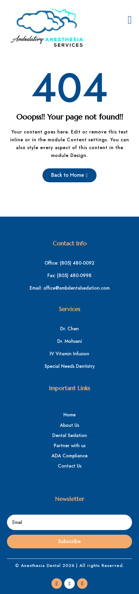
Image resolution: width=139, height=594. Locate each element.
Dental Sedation (69, 435)
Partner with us (69, 445)
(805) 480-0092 (77, 263)
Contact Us (69, 466)
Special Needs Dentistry (69, 366)
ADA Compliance (69, 455)
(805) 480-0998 (74, 275)
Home (69, 414)
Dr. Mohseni (69, 341)
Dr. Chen (69, 328)
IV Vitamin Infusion (69, 353)
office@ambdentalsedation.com (76, 288)
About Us (69, 425)
